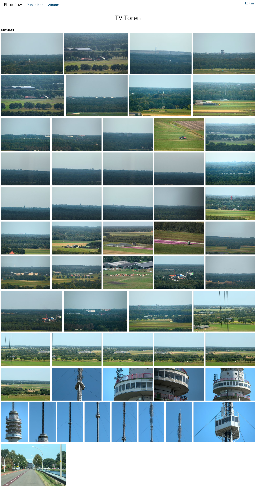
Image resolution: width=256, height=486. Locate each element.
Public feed (35, 5)
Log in (249, 3)
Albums (54, 5)
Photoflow (13, 4)
